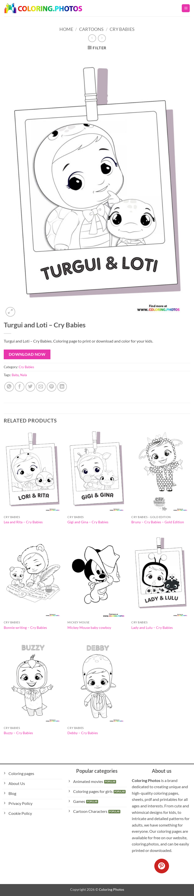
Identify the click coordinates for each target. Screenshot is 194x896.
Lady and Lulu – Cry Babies (152, 627)
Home (66, 29)
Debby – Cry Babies (82, 733)
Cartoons (91, 29)
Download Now (27, 354)
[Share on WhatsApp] (9, 387)
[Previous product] (102, 38)
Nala (23, 375)
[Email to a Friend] (41, 387)
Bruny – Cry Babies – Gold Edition (157, 522)
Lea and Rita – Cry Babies (23, 522)
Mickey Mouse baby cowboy (89, 627)
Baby (15, 375)
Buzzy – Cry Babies (18, 733)
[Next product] (92, 38)
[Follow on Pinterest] (161, 866)
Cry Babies (122, 29)
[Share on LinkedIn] (62, 387)
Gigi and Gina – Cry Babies (87, 522)
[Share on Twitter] (30, 387)
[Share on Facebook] (19, 387)
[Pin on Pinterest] (51, 387)
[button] (186, 8)
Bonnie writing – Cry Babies (25, 627)
